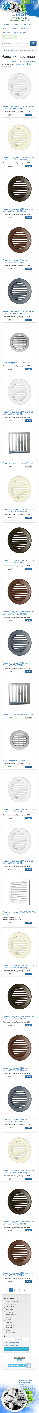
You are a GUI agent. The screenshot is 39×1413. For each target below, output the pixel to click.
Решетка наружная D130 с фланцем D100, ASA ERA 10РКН (18, 107)
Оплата (5, 28)
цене (29, 64)
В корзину (28, 115)
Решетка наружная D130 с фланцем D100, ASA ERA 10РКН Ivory (18, 159)
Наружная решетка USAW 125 (16, 760)
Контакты (6, 33)
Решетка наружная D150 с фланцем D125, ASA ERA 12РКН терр (18, 613)
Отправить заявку (9, 37)
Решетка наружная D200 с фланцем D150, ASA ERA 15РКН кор (18, 1223)
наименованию (20, 64)
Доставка (15, 28)
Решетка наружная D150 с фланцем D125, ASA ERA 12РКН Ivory (18, 510)
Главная (6, 24)
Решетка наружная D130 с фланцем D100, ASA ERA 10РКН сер (18, 312)
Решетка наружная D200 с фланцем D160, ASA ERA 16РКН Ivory (18, 967)
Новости (15, 24)
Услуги (31, 24)
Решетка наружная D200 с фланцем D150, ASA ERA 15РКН (18, 862)
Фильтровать (16, 1349)
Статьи (23, 24)
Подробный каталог (19, 33)
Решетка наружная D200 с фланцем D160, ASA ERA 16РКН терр (18, 1069)
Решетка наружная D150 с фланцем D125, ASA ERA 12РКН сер (18, 664)
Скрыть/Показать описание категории (23, 61)
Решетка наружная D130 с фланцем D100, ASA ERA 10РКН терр (18, 261)
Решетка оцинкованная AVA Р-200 (18, 714)
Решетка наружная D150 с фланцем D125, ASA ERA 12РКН (18, 413)
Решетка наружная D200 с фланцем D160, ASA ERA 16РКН (18, 811)
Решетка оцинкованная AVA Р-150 (18, 463)
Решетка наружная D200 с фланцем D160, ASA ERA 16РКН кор (18, 1018)
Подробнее (28, 466)
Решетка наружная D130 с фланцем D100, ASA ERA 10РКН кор (18, 210)
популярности (6, 66)
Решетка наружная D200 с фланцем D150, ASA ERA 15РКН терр (18, 1274)
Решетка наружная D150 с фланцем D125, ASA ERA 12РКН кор (18, 562)
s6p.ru (19, 1360)
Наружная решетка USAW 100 (16, 363)
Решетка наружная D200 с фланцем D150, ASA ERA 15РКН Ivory (18, 1171)
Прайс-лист (25, 28)
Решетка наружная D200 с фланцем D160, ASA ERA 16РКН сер (18, 1120)
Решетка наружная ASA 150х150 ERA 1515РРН (19, 913)
